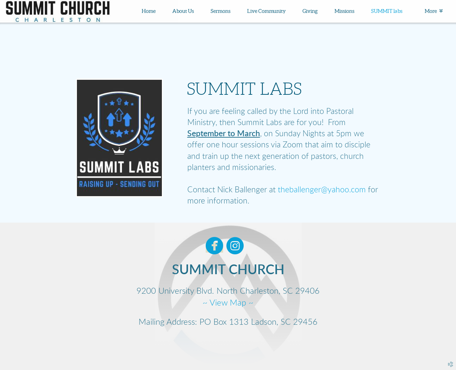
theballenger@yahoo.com (322, 190)
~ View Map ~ (228, 303)
